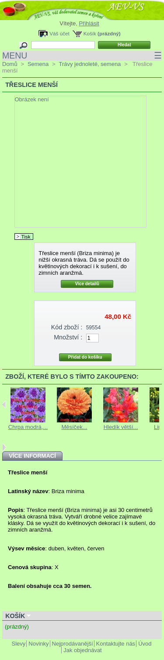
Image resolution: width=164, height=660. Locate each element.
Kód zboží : (67, 327)
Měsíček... (74, 427)
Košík (90, 33)
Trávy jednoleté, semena (90, 64)
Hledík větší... (121, 427)
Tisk (26, 236)
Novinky (38, 643)
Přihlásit (89, 23)
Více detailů (87, 283)
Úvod (144, 643)
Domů (9, 64)
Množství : (68, 337)
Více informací (32, 456)
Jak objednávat (82, 650)
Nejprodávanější (72, 643)
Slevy (19, 643)
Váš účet (59, 33)
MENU (82, 56)
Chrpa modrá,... (28, 427)
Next (4, 447)
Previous (4, 404)
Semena (38, 64)
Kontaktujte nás (116, 643)
